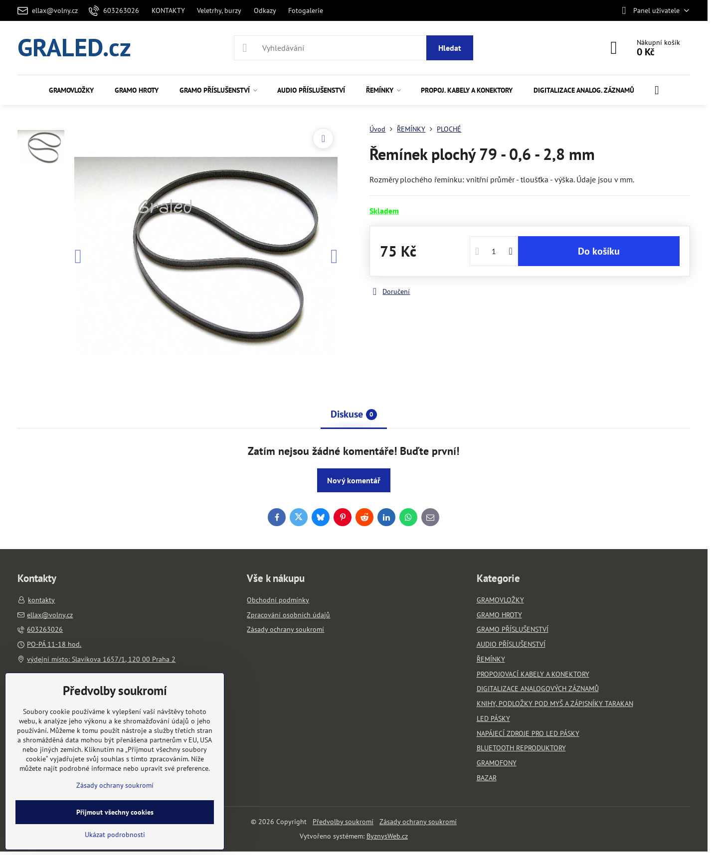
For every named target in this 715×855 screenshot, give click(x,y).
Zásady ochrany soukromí (418, 821)
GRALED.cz (74, 47)
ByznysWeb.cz (387, 836)
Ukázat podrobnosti (115, 834)
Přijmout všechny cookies (115, 812)
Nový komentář (353, 480)
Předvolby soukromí (343, 821)
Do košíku (599, 251)
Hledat (449, 48)
